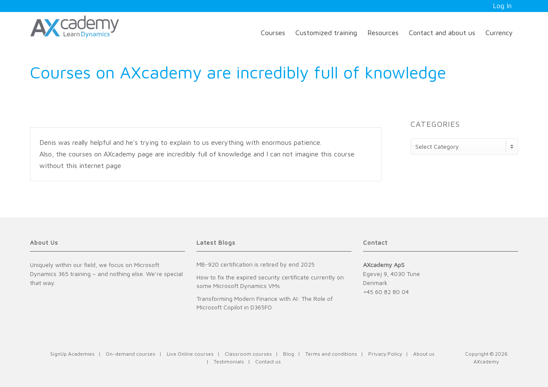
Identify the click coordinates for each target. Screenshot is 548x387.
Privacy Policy (385, 354)
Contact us (268, 361)
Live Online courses (190, 354)
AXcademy (486, 361)
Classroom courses (248, 354)
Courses (273, 32)
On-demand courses (130, 354)
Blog (288, 354)
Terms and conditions (331, 354)
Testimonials (229, 361)
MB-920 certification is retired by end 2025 (256, 264)
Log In (502, 5)
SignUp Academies (72, 354)
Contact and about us (442, 32)
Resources (383, 32)
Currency (499, 32)
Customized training (326, 32)
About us (424, 354)
